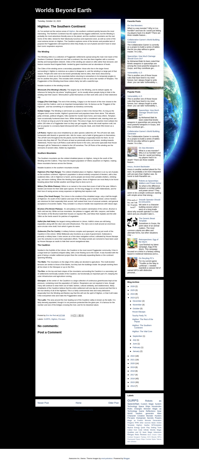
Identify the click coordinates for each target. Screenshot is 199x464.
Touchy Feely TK (139, 315)
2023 (132, 298)
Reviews (143, 435)
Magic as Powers (135, 420)
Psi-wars (61, 319)
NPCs (159, 437)
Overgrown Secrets (145, 418)
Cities (159, 434)
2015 (132, 382)
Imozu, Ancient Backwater (138, 167)
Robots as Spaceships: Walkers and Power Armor (150, 182)
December (137, 301)
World (129, 413)
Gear (159, 411)
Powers (158, 418)
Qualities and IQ (134, 432)
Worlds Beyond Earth (63, 10)
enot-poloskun (107, 458)
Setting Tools (156, 428)
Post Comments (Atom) (83, 410)
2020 (132, 363)
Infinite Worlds (149, 430)
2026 (132, 286)
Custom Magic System (151, 404)
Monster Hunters (153, 416)
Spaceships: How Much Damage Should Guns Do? (141, 57)
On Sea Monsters (134, 25)
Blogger (127, 458)
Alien (159, 413)
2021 (132, 360)
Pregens (130, 423)
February (137, 347)
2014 (132, 386)
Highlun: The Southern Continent (142, 326)
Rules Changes (134, 409)
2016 (132, 378)
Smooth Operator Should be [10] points (149, 201)
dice (128, 441)
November (137, 305)
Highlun (72, 31)
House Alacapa (138, 312)
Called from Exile (134, 430)
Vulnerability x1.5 (134, 73)
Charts (154, 434)
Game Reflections (147, 411)
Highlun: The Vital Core (142, 331)
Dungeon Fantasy (140, 437)
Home (79, 403)
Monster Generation (153, 420)
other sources (145, 423)
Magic (159, 430)
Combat (130, 437)
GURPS (47, 319)
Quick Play (145, 428)
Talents (159, 439)
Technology (132, 406)
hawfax (147, 425)
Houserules (156, 406)
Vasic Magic (147, 432)
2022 (132, 356)
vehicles (133, 441)
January (136, 351)
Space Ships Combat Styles (146, 439)
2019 (132, 367)
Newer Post (43, 403)
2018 (132, 371)
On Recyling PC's (146, 258)
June (135, 344)
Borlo (149, 434)
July (135, 340)
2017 (132, 375)
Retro (137, 435)
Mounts (154, 437)
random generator (145, 413)
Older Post (113, 403)
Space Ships (144, 406)
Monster (147, 409)
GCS (148, 437)
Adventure (157, 432)
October (136, 308)
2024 (132, 294)
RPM (137, 423)
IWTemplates (156, 425)
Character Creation (136, 416)
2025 (132, 290)
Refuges (130, 435)
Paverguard (131, 439)
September (138, 336)
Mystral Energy (133, 428)
